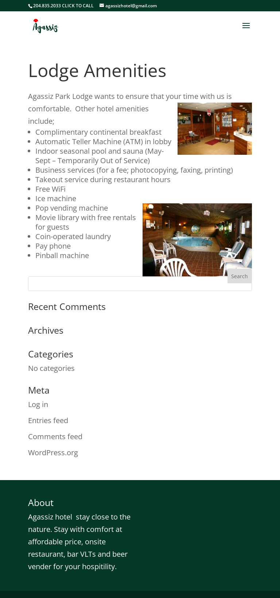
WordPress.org (53, 452)
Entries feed (48, 420)
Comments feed (55, 436)
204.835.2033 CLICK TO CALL (63, 6)
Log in (38, 404)
